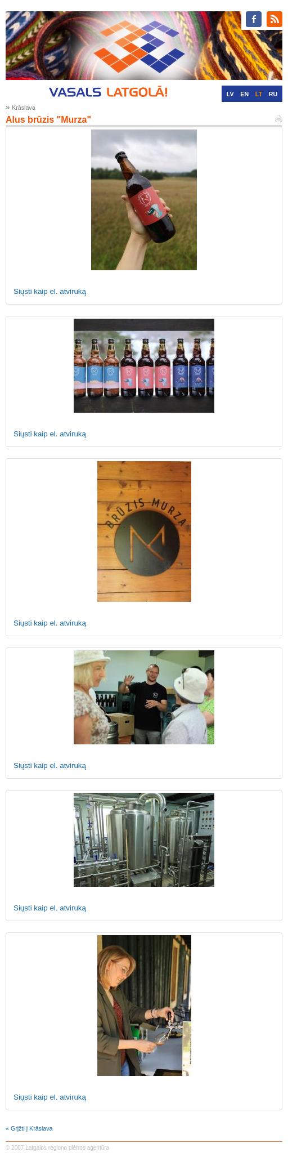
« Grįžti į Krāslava (29, 1128)
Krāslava (23, 107)
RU (273, 94)
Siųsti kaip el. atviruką (50, 291)
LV (230, 94)
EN (244, 94)
